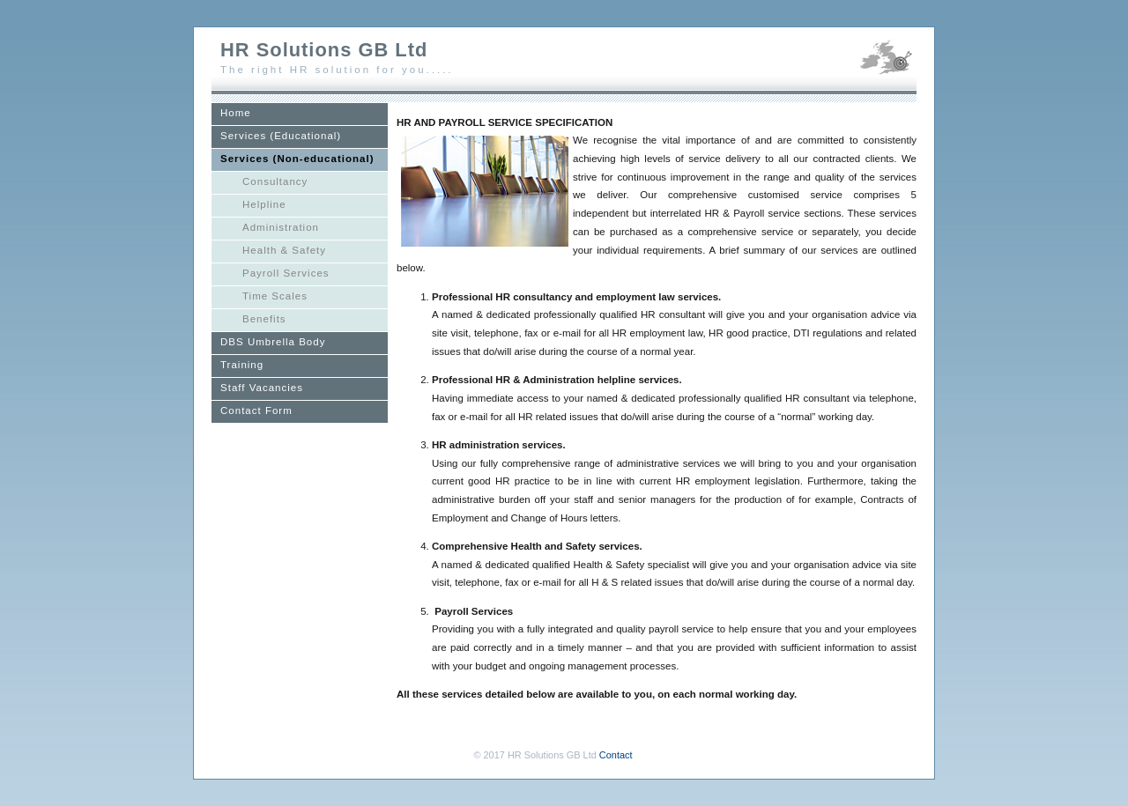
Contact (616, 755)
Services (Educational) (280, 135)
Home (235, 112)
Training (241, 364)
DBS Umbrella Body (272, 341)
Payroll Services (286, 273)
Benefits (264, 319)
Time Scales (275, 296)
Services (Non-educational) (297, 158)
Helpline (264, 204)
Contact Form (256, 410)
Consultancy (275, 181)
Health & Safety (284, 250)
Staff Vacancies (261, 387)
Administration (280, 227)
